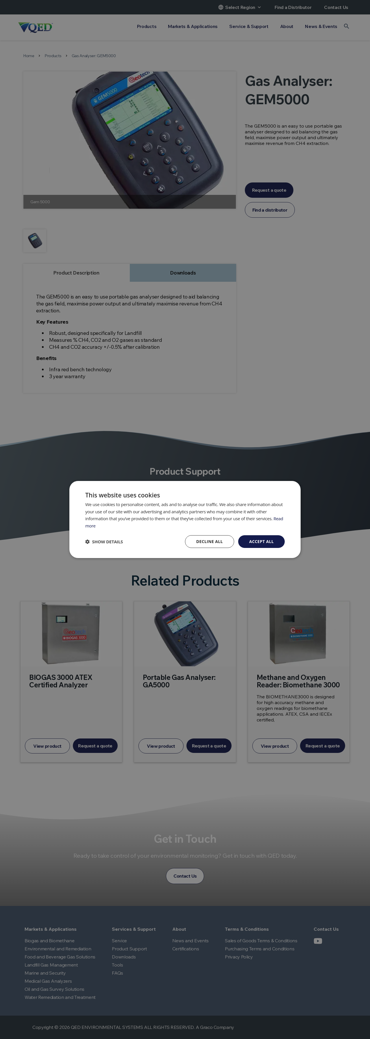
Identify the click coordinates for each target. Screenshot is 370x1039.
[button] (104, 541)
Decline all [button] (209, 541)
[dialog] (185, 519)
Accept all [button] (261, 541)
